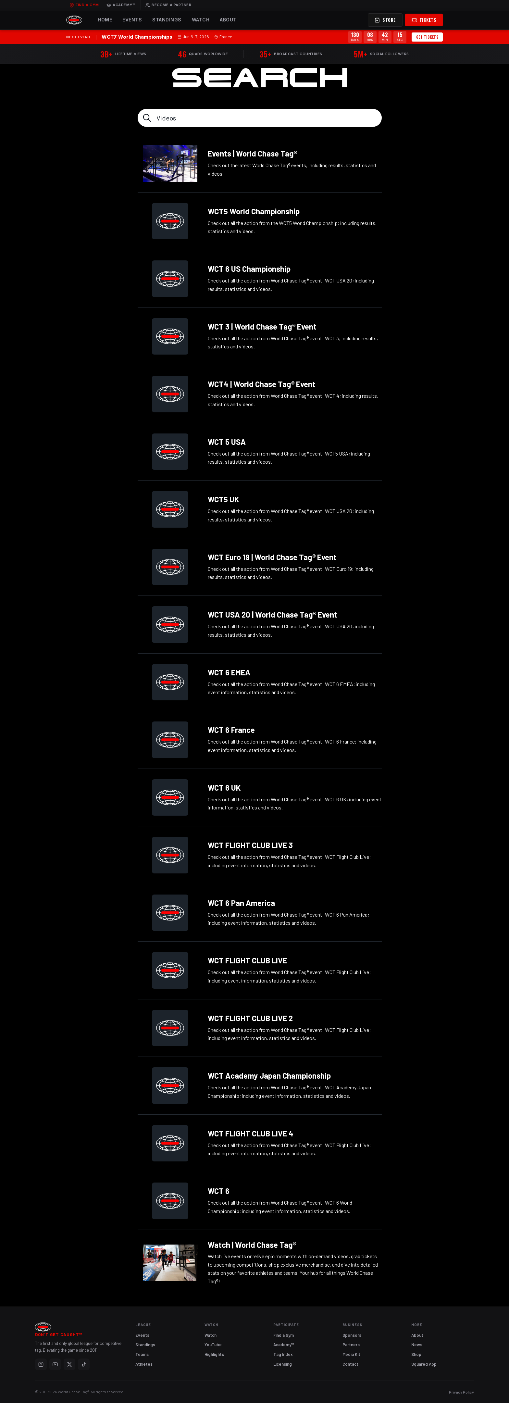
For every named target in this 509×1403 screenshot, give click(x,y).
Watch (201, 19)
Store (385, 20)
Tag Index (283, 1354)
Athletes (144, 1364)
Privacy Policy (461, 1392)
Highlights (214, 1354)
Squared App (424, 1364)
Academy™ (120, 5)
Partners (351, 1344)
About (228, 19)
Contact (350, 1364)
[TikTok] (84, 1364)
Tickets (424, 20)
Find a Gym (84, 5)
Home (105, 19)
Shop (416, 1354)
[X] (69, 1364)
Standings (166, 19)
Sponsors (351, 1335)
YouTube (213, 1344)
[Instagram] (41, 1364)
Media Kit (351, 1354)
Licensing (282, 1364)
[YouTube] (55, 1364)
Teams (142, 1354)
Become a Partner (168, 5)
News (416, 1344)
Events (132, 19)
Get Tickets (427, 37)
